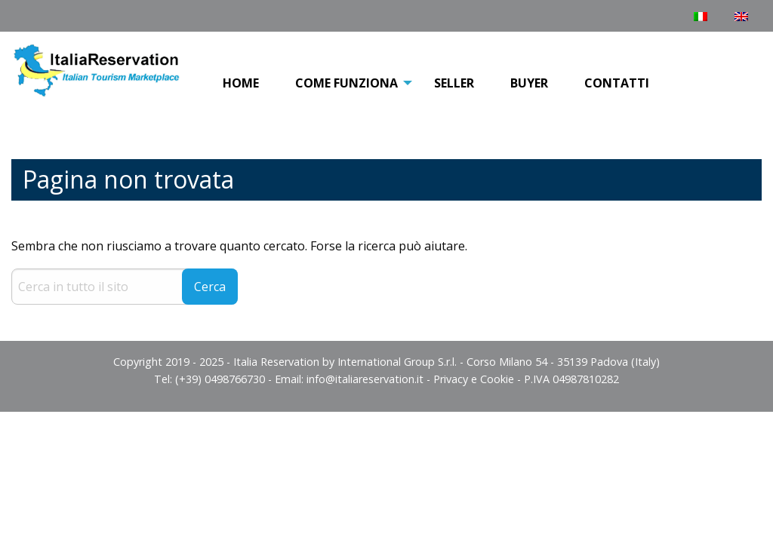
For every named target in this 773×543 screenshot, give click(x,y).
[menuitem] (241, 84)
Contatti (616, 83)
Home (241, 83)
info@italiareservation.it (364, 379)
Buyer (529, 83)
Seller (454, 83)
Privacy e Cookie (473, 379)
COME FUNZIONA (346, 83)
